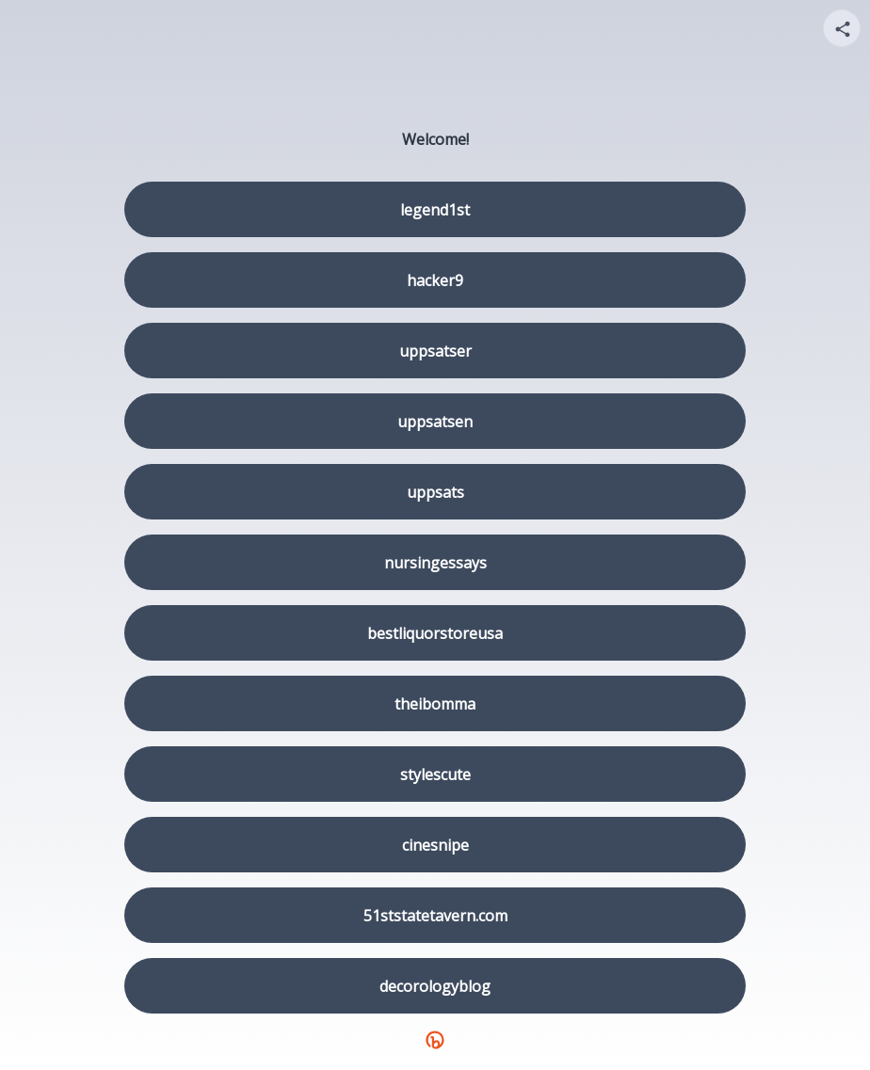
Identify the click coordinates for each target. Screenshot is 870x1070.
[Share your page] (842, 28)
